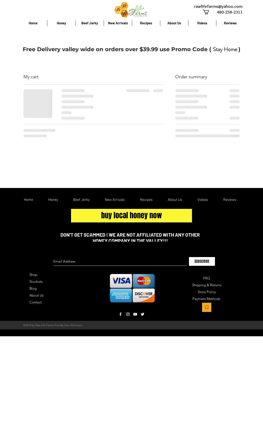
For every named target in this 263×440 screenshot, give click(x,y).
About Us (36, 295)
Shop (33, 274)
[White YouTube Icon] (135, 314)
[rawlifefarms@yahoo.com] (218, 6)
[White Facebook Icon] (120, 314)
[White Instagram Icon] (128, 314)
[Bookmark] (206, 307)
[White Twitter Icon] (142, 314)
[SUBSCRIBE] (202, 261)
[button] (209, 12)
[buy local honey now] (131, 215)
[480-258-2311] (225, 12)
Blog (33, 288)
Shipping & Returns (206, 285)
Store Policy (207, 292)
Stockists (36, 281)
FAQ (206, 278)
